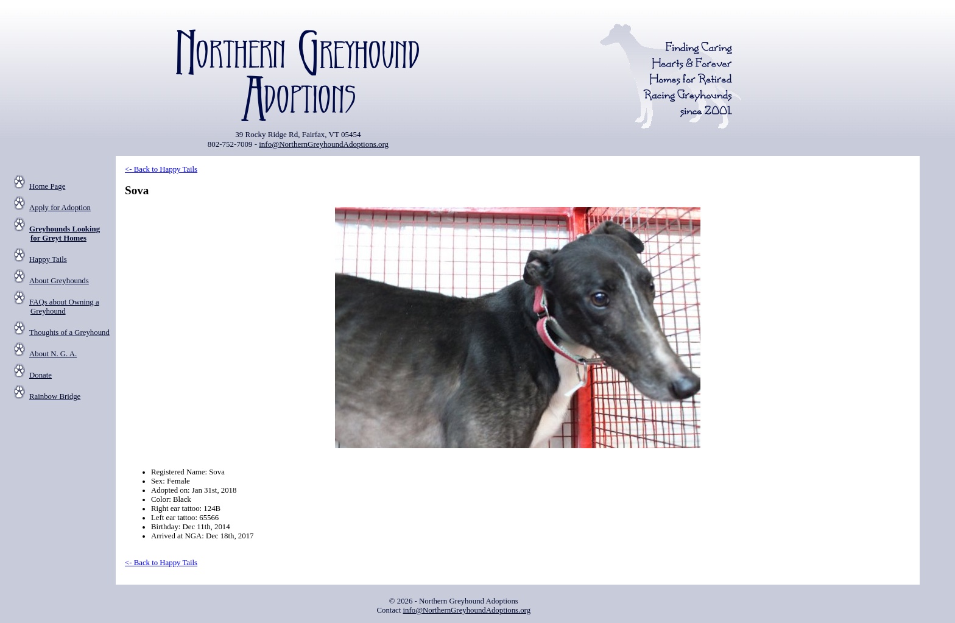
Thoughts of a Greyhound (69, 332)
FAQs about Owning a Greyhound (64, 306)
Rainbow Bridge (54, 396)
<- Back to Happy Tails (161, 169)
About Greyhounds (59, 280)
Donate (40, 375)
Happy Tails (48, 259)
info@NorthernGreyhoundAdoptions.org (324, 144)
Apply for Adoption (60, 207)
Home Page (47, 186)
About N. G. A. (53, 354)
